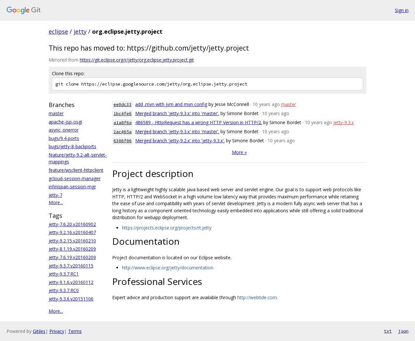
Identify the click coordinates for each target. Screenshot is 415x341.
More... (56, 202)
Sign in (402, 10)
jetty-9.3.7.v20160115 (71, 266)
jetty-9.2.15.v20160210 (72, 241)
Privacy (56, 331)
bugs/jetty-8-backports (72, 146)
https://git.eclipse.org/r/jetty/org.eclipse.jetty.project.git (137, 60)
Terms (75, 331)
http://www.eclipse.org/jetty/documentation (167, 268)
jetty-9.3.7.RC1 (64, 274)
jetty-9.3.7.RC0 (64, 290)
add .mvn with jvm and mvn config (171, 104)
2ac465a (122, 132)
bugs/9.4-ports (64, 138)
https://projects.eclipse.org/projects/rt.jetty (166, 228)
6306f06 (122, 141)
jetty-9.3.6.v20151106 (71, 299)
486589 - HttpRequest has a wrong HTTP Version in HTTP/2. (198, 122)
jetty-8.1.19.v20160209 (72, 249)
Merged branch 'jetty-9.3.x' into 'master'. (177, 113)
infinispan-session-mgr (72, 186)
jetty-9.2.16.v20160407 (72, 232)
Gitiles (39, 331)
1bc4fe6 (122, 113)
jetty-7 (55, 195)
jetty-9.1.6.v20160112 (71, 282)
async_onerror (63, 130)
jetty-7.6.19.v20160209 (72, 257)
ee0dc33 (122, 104)
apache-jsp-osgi (65, 122)
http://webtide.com (257, 297)
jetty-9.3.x (343, 122)
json (403, 331)
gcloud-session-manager (75, 178)
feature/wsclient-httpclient (76, 170)
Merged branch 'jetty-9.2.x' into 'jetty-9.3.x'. (180, 140)
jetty (80, 31)
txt (388, 331)
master (56, 113)
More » (239, 152)
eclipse (58, 31)
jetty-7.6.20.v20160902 (72, 224)
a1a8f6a (122, 122)
